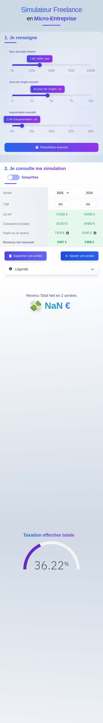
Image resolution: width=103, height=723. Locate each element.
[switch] (14, 177)
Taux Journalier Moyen (22, 51)
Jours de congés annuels (23, 81)
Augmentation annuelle (22, 112)
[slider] (40, 65)
